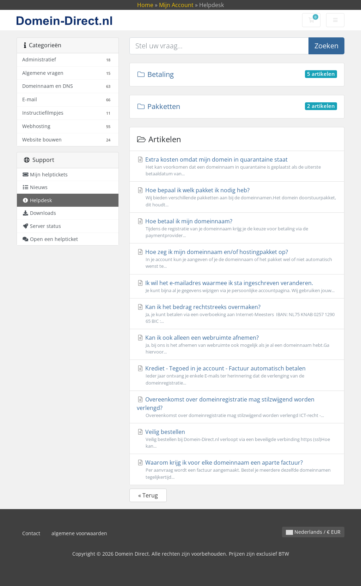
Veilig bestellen (237, 438)
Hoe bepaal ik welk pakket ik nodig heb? (237, 197)
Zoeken (326, 45)
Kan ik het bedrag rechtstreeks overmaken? (237, 314)
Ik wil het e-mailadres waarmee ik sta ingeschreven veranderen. (237, 286)
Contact (31, 533)
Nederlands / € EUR (313, 531)
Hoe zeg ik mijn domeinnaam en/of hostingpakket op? (237, 259)
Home (145, 5)
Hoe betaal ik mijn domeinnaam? (237, 228)
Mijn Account (176, 5)
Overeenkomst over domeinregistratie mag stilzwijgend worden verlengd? (237, 407)
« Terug (148, 495)
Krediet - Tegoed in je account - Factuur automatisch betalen (237, 375)
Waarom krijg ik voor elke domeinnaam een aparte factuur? (237, 469)
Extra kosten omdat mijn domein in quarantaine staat (237, 166)
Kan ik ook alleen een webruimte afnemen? (237, 344)
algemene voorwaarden (79, 533)
